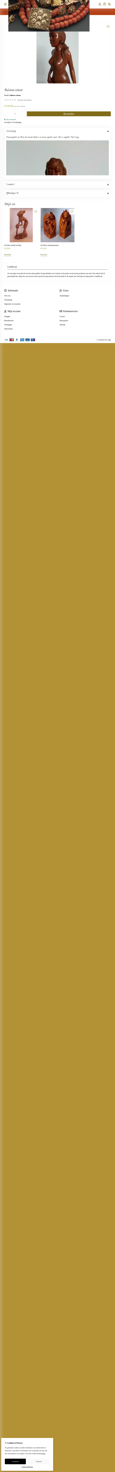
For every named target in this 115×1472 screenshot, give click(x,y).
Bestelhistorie (9, 276)
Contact (62, 272)
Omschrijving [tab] (57, 131)
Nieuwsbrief (8, 284)
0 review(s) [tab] (57, 140)
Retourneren (64, 276)
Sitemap (62, 280)
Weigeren (39, 1461)
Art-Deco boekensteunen (49, 201)
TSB (109, 295)
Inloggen (7, 272)
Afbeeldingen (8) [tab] (57, 148)
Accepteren (15, 1461)
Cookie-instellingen (27, 1467)
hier (44, 1453)
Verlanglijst (8, 280)
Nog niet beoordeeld (24, 100)
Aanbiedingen (64, 251)
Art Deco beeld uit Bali (12, 201)
